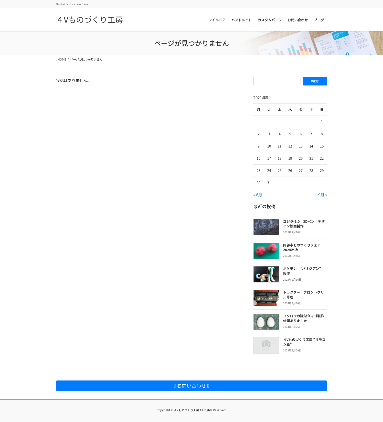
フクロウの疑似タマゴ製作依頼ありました (303, 318)
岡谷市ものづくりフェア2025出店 (302, 247)
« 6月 (257, 195)
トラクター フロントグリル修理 (303, 294)
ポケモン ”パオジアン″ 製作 (304, 271)
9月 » (322, 195)
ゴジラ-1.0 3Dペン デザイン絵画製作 (304, 224)
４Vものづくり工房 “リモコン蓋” (304, 342)
